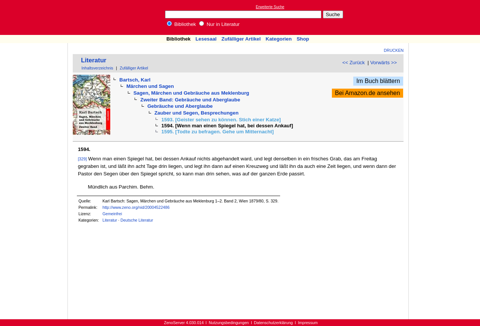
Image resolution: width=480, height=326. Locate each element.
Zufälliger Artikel (241, 39)
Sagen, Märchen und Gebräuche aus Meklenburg (191, 93)
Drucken (394, 50)
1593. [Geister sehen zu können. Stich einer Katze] (221, 119)
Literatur (93, 60)
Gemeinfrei (112, 213)
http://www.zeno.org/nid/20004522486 (136, 207)
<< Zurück (353, 62)
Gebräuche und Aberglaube (180, 106)
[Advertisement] (445, 17)
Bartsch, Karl (134, 80)
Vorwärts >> (383, 62)
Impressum (308, 322)
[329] (82, 159)
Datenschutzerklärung (273, 322)
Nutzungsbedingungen (229, 322)
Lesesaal (205, 39)
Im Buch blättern (378, 81)
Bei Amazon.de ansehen (367, 93)
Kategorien (279, 39)
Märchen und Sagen (150, 86)
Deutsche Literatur (136, 220)
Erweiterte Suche (270, 7)
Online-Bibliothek (35, 17)
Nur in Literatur (219, 24)
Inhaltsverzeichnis (97, 68)
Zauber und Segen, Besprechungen (196, 113)
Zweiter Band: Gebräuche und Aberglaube (190, 100)
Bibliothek (181, 24)
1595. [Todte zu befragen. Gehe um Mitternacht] (217, 131)
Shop (303, 39)
